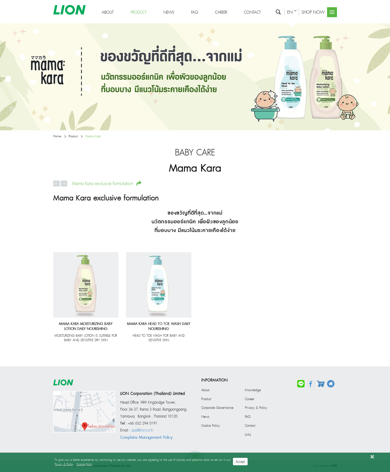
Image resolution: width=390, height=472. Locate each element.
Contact (252, 10)
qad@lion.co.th (142, 430)
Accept (240, 461)
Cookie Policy (210, 425)
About (108, 10)
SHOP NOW (313, 10)
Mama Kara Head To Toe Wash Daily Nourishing (158, 326)
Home (57, 136)
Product (139, 10)
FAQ (194, 10)
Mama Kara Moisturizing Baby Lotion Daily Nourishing (85, 326)
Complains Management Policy (146, 437)
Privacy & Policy (256, 407)
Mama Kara (93, 136)
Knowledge (253, 390)
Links (248, 434)
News (169, 10)
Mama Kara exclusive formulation (107, 183)
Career (221, 10)
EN (290, 10)
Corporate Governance (217, 407)
